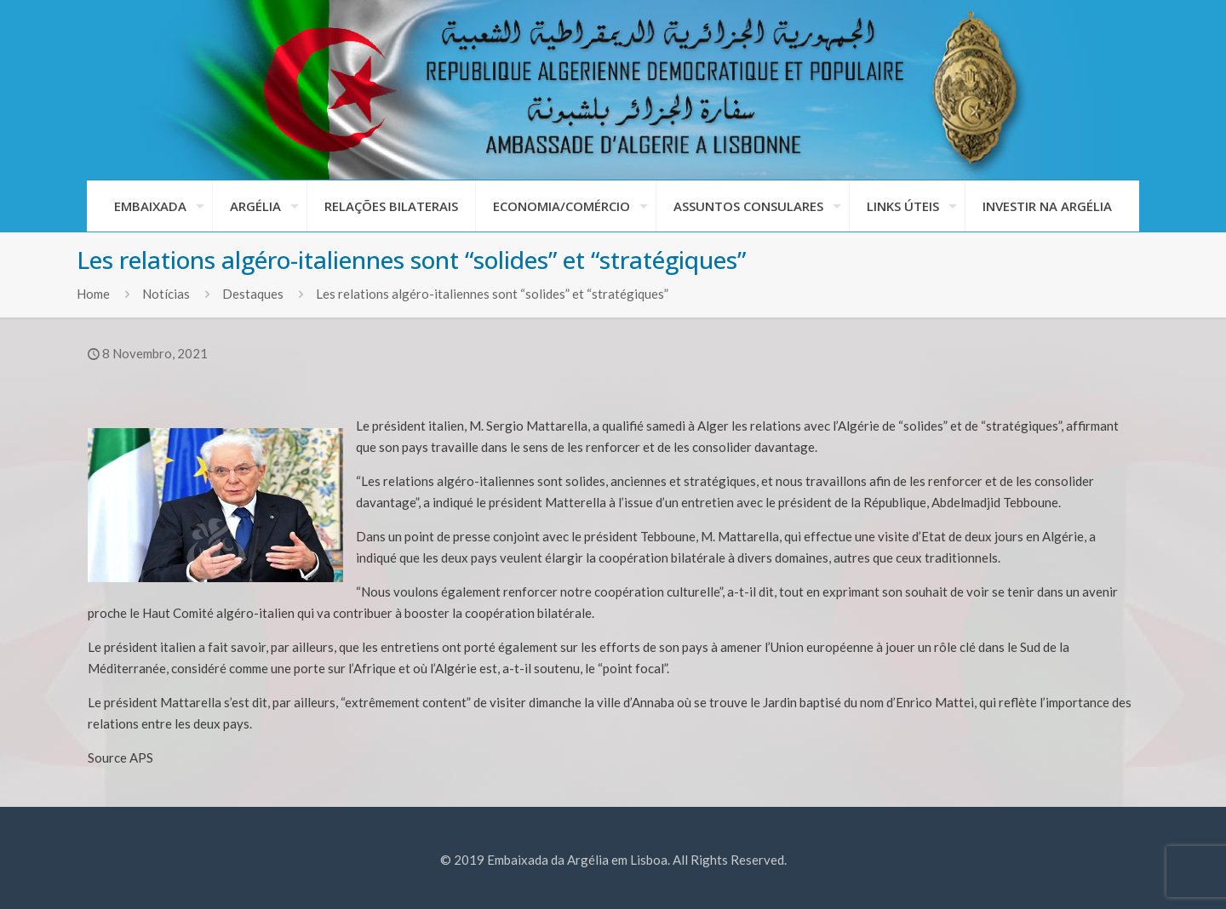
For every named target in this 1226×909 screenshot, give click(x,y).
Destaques (253, 293)
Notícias (166, 293)
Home (93, 293)
